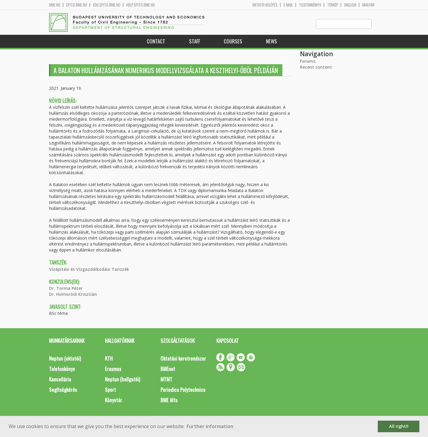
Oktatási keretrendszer (183, 358)
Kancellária (60, 379)
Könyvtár (113, 400)
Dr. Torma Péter (66, 288)
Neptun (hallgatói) (122, 379)
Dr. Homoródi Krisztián (73, 294)
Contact (156, 41)
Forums (307, 61)
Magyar (368, 5)
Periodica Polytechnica (182, 390)
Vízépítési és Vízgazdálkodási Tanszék (89, 269)
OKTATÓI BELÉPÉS (265, 5)
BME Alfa (168, 400)
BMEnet (167, 369)
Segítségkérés (63, 390)
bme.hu (54, 5)
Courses (233, 41)
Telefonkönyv (310, 5)
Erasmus (113, 369)
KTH (109, 358)
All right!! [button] (398, 426)
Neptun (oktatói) (65, 358)
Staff (194, 41)
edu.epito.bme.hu (106, 5)
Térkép (332, 5)
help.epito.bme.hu (140, 5)
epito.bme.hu (76, 5)
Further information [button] (210, 426)
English (350, 5)
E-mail (288, 5)
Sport (110, 390)
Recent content (316, 67)
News (271, 41)
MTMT (166, 379)
